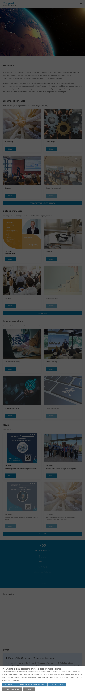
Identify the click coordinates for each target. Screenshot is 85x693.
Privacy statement (12, 689)
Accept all (9, 684)
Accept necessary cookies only (31, 684)
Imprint (29, 689)
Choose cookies (57, 684)
